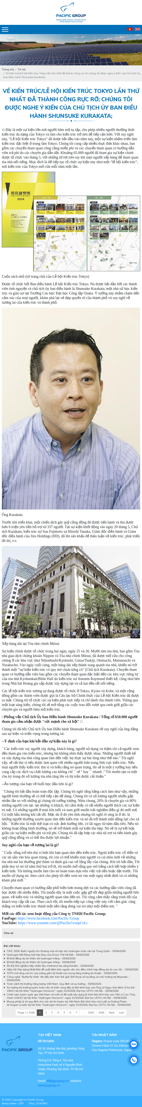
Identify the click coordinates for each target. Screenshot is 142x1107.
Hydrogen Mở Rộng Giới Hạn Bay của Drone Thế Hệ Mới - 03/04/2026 (48, 954)
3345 (91, 1012)
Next (111, 1012)
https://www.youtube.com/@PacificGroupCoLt (53, 923)
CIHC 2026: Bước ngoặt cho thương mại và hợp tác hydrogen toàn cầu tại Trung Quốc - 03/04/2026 (66, 951)
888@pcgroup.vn (58, 1081)
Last (121, 1012)
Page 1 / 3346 (26, 1012)
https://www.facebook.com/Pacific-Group (48, 918)
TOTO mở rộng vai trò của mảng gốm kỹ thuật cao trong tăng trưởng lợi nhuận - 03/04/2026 (62, 973)
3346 (101, 1012)
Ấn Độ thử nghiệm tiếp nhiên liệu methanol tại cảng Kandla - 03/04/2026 (50, 965)
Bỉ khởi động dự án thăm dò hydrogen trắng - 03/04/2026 (41, 958)
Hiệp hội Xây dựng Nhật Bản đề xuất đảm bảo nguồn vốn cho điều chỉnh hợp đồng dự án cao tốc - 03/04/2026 (72, 969)
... (82, 1012)
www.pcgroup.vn (49, 1085)
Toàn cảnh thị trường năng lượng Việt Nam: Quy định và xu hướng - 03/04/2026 (54, 983)
